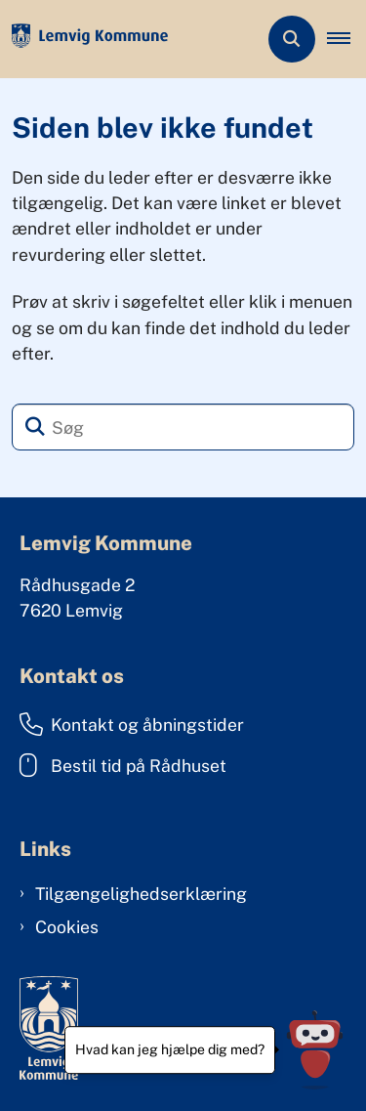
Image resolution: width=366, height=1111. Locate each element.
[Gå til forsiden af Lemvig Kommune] (84, 39)
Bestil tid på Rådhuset (123, 765)
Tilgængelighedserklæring (141, 893)
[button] (346, 39)
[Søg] (183, 427)
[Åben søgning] (291, 39)
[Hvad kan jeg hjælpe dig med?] (314, 1049)
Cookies (67, 927)
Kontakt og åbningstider (132, 724)
